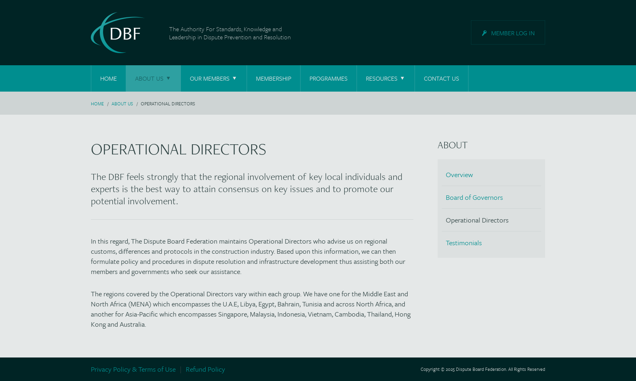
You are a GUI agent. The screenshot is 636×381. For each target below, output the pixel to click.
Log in (513, 32)
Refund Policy (205, 369)
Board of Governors (474, 197)
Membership (273, 78)
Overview (459, 174)
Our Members (214, 78)
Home (108, 78)
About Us (153, 78)
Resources (386, 78)
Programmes (328, 78)
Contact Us (441, 78)
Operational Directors (477, 220)
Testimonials (464, 243)
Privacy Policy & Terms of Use (133, 369)
